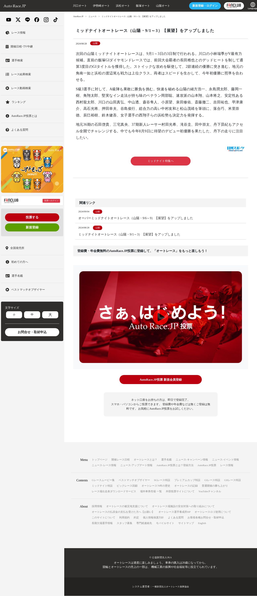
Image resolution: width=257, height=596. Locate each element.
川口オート (75, 5)
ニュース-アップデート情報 (136, 465)
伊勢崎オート (96, 5)
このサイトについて (103, 517)
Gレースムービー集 (103, 480)
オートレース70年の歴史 (156, 485)
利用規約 (124, 517)
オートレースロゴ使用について (213, 512)
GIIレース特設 (232, 480)
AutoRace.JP (78, 16)
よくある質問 (176, 517)
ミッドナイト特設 (102, 485)
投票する (32, 217)
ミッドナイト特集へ (161, 160)
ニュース (93, 16)
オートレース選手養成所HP (174, 512)
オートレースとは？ (145, 459)
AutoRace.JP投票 (207, 465)
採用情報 (97, 506)
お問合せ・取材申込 (32, 332)
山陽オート (158, 5)
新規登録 (32, 227)
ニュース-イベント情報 (225, 459)
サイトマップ (186, 523)
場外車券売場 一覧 (151, 491)
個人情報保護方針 (153, 517)
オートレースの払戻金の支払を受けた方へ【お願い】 (123, 512)
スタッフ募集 (124, 523)
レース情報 (226, 465)
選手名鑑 (166, 459)
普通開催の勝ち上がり (215, 485)
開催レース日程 (120, 459)
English (202, 523)
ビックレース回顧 (127, 485)
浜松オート (118, 5)
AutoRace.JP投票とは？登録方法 (175, 465)
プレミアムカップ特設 (187, 480)
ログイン (200, 5)
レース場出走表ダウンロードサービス (114, 491)
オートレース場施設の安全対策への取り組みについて (183, 506)
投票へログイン (51, 200)
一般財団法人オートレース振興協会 (171, 586)
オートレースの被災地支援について (127, 506)
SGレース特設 (162, 480)
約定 (136, 517)
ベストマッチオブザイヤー (134, 480)
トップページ (99, 459)
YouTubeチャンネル (210, 491)
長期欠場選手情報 (102, 523)
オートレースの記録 (186, 485)
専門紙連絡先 (144, 523)
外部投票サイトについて (180, 491)
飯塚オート (138, 5)
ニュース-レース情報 (104, 465)
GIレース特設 (212, 480)
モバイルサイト (165, 523)
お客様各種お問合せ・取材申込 (206, 517)
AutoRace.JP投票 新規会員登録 (160, 380)
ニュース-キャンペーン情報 (192, 459)
